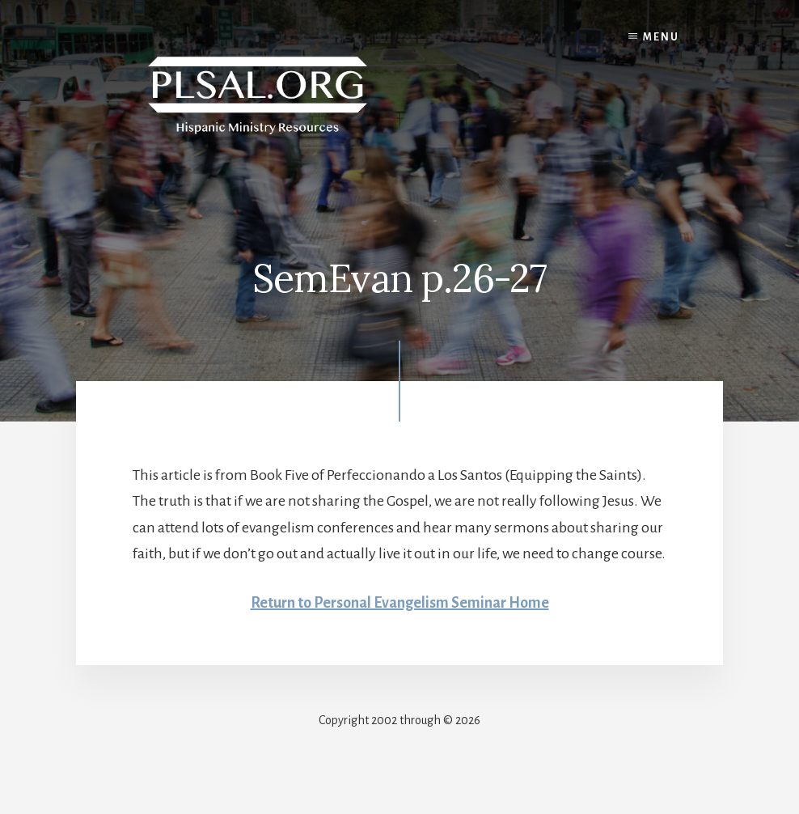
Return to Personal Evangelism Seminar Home (400, 603)
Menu (661, 37)
